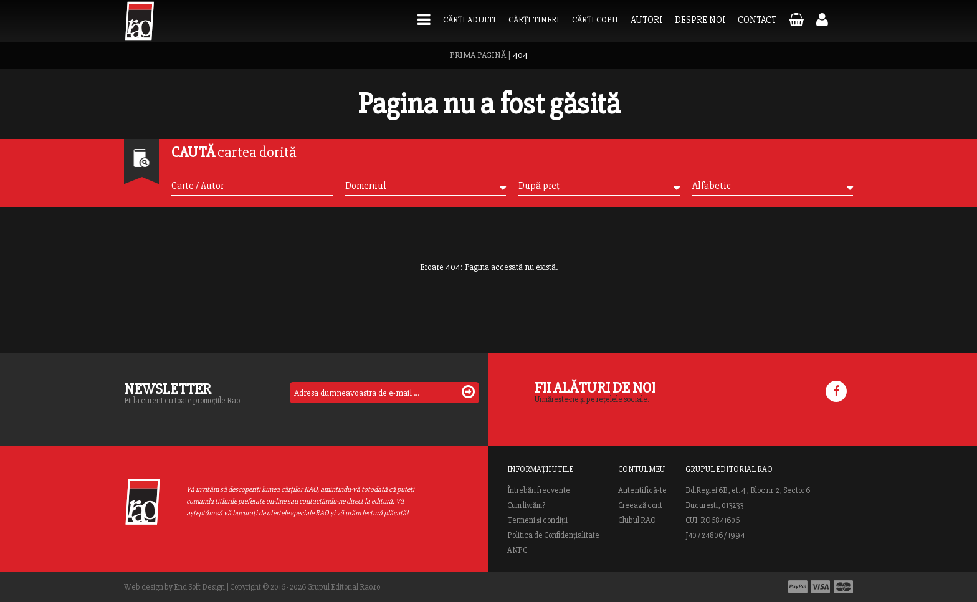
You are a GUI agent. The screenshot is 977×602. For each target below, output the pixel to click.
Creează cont (640, 505)
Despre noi (700, 20)
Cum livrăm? (526, 505)
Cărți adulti (469, 19)
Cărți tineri (534, 19)
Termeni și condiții (537, 520)
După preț (598, 186)
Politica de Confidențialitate (553, 535)
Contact (757, 20)
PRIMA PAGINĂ (478, 55)
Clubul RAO (637, 520)
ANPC (517, 550)
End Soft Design (199, 587)
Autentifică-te (642, 490)
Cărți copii (595, 19)
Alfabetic (772, 186)
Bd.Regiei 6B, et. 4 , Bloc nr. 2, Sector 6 (747, 490)
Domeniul (425, 186)
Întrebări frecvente (538, 490)
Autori (646, 20)
